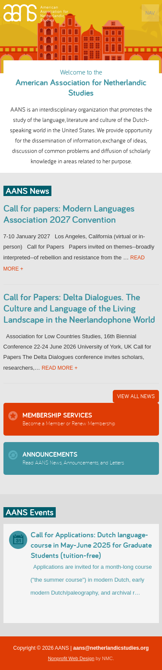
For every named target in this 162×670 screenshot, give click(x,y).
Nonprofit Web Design (71, 658)
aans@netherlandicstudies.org (111, 648)
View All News (136, 396)
